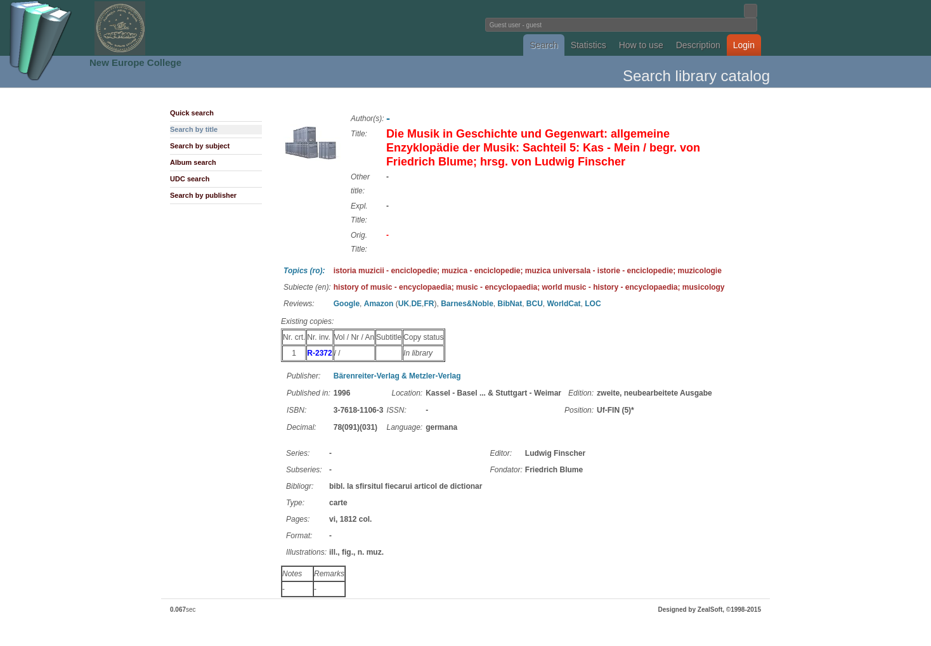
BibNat (509, 303)
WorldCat (564, 303)
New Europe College (135, 62)
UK (403, 303)
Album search (193, 162)
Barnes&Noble (467, 303)
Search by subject (200, 146)
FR (429, 303)
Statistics (588, 45)
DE (416, 303)
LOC (593, 303)
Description (698, 45)
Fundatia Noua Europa (256, 28)
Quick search (192, 113)
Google (347, 303)
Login (744, 45)
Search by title (194, 129)
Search (543, 45)
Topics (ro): (304, 270)
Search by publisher (203, 195)
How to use (641, 45)
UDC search (189, 179)
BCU (534, 303)
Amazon (379, 303)
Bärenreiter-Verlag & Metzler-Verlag (397, 375)
